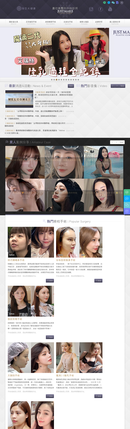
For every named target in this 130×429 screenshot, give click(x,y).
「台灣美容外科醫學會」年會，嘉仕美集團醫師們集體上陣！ (34, 112)
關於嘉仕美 (14, 23)
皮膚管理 (98, 23)
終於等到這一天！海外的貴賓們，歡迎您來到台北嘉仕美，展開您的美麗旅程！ (54, 95)
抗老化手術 (68, 23)
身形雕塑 (50, 23)
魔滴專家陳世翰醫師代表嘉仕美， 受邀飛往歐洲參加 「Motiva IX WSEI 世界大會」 (32, 136)
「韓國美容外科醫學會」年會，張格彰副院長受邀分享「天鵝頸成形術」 (35, 120)
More (71, 86)
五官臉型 (31, 23)
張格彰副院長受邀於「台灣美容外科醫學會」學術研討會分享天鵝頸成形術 (35, 128)
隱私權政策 (93, 426)
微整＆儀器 (84, 23)
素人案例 (114, 23)
